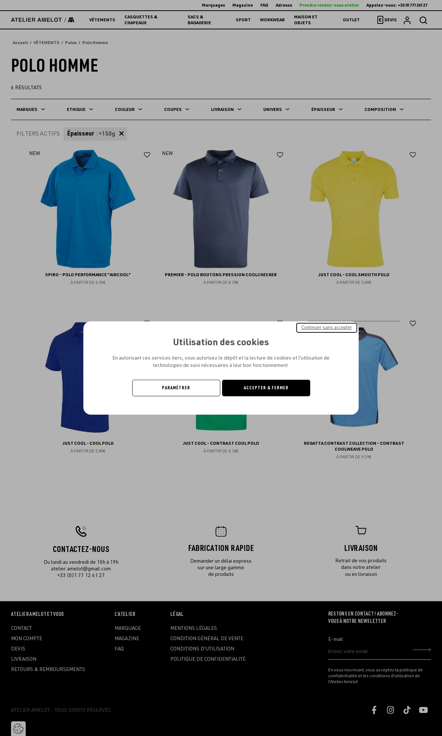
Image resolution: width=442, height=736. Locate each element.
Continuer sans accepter (326, 328)
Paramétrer (176, 388)
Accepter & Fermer (266, 388)
